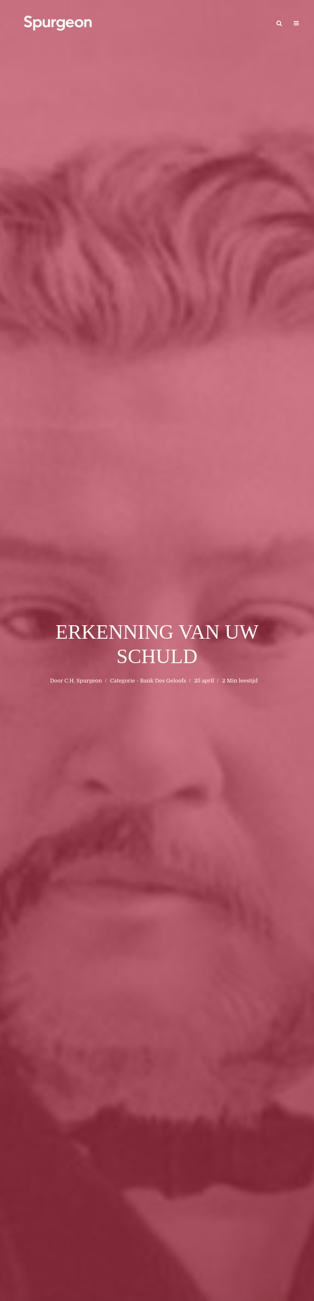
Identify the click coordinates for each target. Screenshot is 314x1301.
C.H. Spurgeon (83, 680)
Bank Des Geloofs (163, 680)
